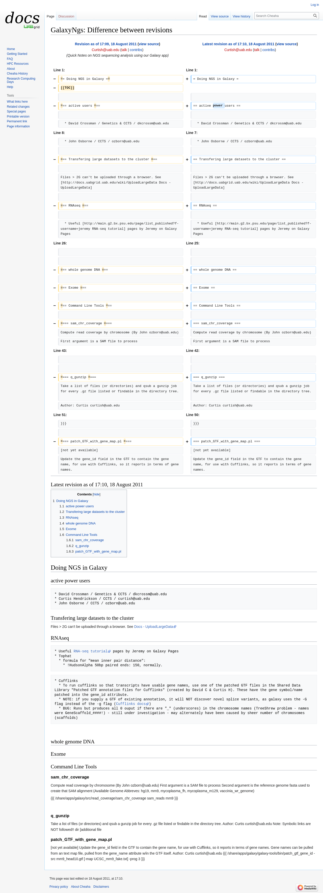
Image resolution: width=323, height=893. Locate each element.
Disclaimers (101, 886)
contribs (136, 50)
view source (149, 44)
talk (124, 50)
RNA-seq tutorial (90, 651)
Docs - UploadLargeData (153, 627)
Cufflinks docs (131, 703)
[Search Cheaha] (286, 15)
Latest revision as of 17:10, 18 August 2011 (238, 44)
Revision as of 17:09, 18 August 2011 (106, 44)
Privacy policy (58, 886)
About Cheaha (80, 886)
